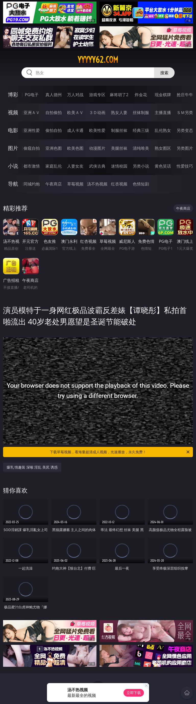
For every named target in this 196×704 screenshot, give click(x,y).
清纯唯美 (141, 148)
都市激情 (31, 166)
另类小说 (141, 166)
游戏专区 (97, 94)
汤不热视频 (97, 184)
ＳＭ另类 (185, 112)
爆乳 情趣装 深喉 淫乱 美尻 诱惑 (32, 467)
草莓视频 (75, 184)
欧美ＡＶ (75, 112)
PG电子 (31, 94)
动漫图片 (97, 148)
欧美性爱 (97, 130)
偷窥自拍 (31, 148)
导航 (13, 183)
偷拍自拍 (53, 130)
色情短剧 (141, 184)
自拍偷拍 (53, 112)
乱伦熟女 (163, 130)
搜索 (164, 73)
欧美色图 (75, 148)
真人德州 (53, 94)
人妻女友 (75, 166)
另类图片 (185, 148)
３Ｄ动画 (97, 112)
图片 (13, 148)
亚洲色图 (53, 148)
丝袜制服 (141, 112)
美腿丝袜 (119, 148)
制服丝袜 (119, 130)
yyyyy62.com (98, 60)
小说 (13, 165)
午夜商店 (53, 184)
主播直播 (163, 112)
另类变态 (185, 130)
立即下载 (134, 692)
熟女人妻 (119, 112)
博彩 (13, 94)
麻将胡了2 (119, 94)
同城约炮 (31, 184)
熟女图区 (163, 148)
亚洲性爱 (31, 130)
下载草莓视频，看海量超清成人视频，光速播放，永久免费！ (120, 452)
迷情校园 (119, 166)
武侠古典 (97, 166)
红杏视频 (119, 184)
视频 (13, 112)
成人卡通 (75, 130)
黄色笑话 (163, 166)
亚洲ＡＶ (31, 112)
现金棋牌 (163, 94)
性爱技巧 (185, 166)
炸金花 (141, 94)
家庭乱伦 (53, 166)
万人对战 (75, 94)
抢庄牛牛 (185, 94)
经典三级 (141, 130)
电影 (13, 130)
